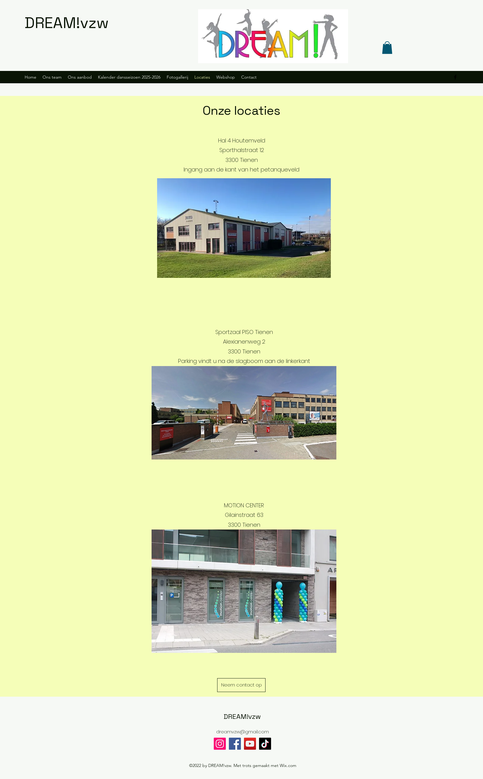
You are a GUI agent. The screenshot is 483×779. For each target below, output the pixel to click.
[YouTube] (250, 744)
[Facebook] (235, 744)
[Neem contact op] (241, 685)
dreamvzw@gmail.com (242, 731)
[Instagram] (220, 744)
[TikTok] (265, 744)
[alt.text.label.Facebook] (455, 77)
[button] (387, 47)
